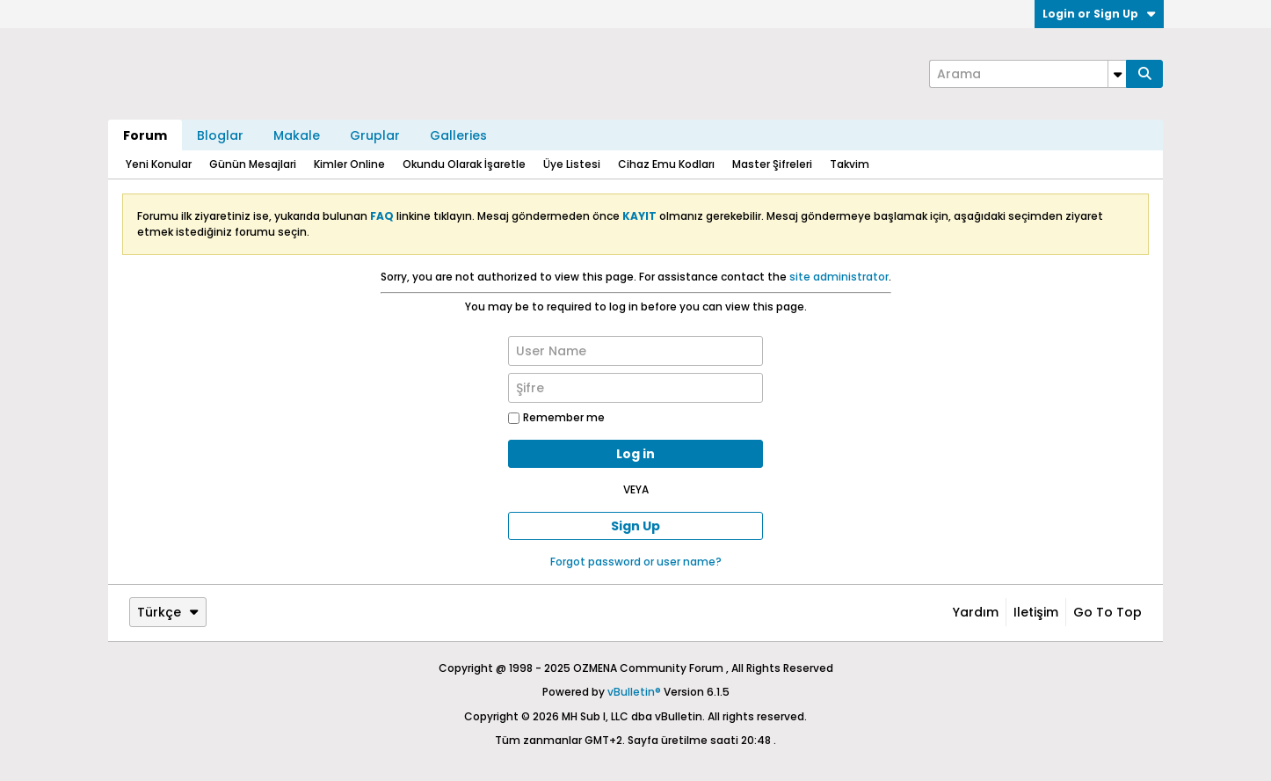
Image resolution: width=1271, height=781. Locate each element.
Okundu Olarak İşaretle (464, 164)
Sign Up (635, 526)
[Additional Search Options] (1117, 74)
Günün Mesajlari (252, 164)
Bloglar (220, 135)
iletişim (1035, 612)
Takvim (849, 164)
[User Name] (635, 351)
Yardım (976, 612)
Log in (635, 454)
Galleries (458, 135)
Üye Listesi (571, 164)
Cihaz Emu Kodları (666, 164)
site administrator (839, 276)
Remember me (556, 417)
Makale (296, 135)
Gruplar (375, 135)
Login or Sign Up (1099, 13)
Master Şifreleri (772, 164)
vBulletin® (634, 691)
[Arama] (1027, 74)
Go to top (1107, 612)
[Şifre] (635, 388)
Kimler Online (349, 164)
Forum (145, 135)
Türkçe (168, 612)
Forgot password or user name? (636, 561)
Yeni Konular (159, 164)
